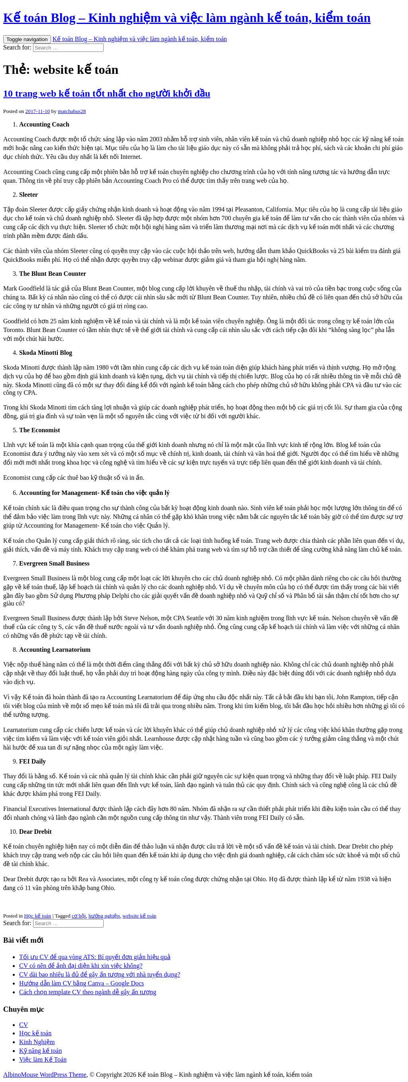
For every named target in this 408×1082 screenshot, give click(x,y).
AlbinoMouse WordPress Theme (44, 1074)
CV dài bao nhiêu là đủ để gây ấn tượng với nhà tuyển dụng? (99, 974)
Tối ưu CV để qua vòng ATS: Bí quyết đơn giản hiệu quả (95, 956)
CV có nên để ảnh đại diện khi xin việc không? (81, 965)
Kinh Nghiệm (37, 1041)
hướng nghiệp (104, 916)
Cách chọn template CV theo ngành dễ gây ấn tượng (87, 992)
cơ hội (79, 916)
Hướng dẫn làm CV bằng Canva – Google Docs (81, 983)
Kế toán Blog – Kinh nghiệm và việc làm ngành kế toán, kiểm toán (187, 17)
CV (23, 1024)
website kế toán (140, 916)
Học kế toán (37, 916)
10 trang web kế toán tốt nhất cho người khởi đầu (106, 93)
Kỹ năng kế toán (40, 1050)
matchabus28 (72, 111)
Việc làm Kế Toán (43, 1059)
